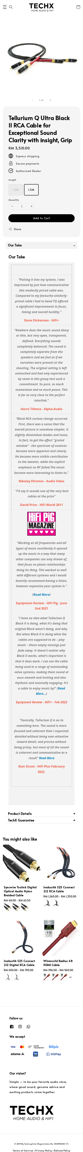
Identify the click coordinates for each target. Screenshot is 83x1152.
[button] (5, 7)
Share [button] (15, 229)
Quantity (14, 200)
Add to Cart (41, 218)
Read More (41, 594)
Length (12, 179)
